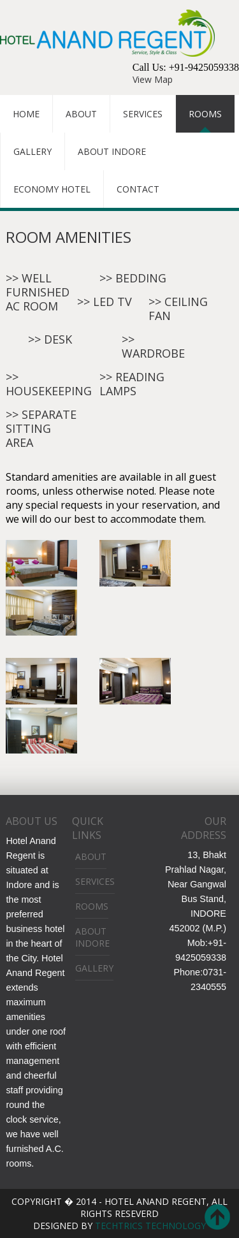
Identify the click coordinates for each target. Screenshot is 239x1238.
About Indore (112, 151)
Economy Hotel (52, 189)
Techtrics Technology (149, 1226)
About (81, 114)
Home (26, 114)
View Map (153, 79)
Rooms (205, 114)
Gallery (32, 151)
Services (143, 114)
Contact (138, 189)
